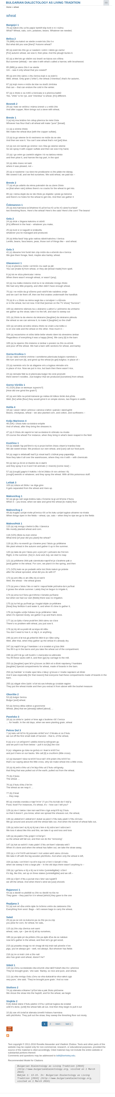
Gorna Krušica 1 (16, 354)
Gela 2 (10, 218)
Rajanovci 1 (13, 889)
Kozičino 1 (12, 443)
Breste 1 (11, 117)
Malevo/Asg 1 (14, 496)
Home (8, 7)
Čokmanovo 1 (14, 205)
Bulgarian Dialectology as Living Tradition (43, 2)
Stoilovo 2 (12, 987)
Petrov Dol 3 (13, 730)
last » (68, 1024)
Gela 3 (10, 249)
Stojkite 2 (11, 1001)
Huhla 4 (10, 407)
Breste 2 (11, 182)
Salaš (9, 917)
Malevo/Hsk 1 (14, 523)
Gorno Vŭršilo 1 (15, 385)
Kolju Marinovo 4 (16, 421)
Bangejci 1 (12, 25)
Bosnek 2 (11, 103)
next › (58, 1024)
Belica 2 (11, 38)
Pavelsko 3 (12, 716)
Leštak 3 (11, 482)
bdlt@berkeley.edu (65, 1055)
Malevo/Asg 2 (14, 510)
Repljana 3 (12, 903)
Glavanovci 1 (14, 263)
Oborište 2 (12, 694)
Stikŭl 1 (10, 965)
